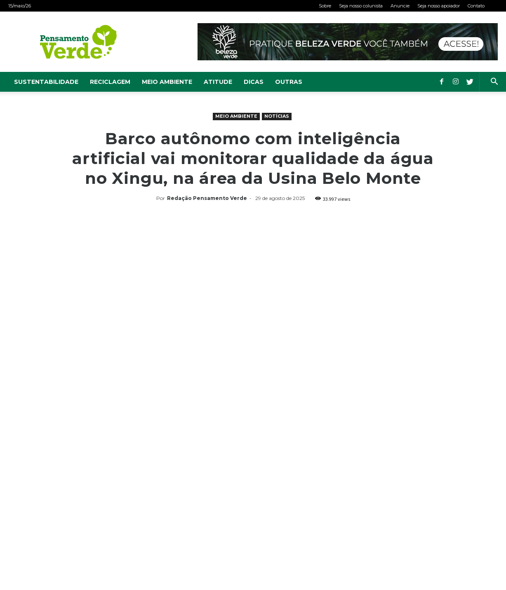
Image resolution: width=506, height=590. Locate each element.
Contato (476, 6)
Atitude (218, 82)
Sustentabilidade (46, 82)
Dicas (254, 82)
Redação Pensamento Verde (207, 198)
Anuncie (400, 6)
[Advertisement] (253, 266)
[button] (494, 82)
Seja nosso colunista (361, 6)
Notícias (276, 116)
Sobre (325, 6)
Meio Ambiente (167, 82)
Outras (288, 82)
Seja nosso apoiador (438, 6)
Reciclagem (110, 82)
